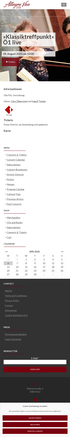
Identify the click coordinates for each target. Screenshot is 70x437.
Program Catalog (15, 189)
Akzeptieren (35, 418)
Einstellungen (35, 431)
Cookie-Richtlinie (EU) (16, 315)
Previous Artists (15, 199)
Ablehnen (35, 425)
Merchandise (13, 217)
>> (62, 251)
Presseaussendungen (16, 334)
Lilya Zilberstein (19, 101)
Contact (9, 305)
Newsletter (11, 310)
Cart (9, 237)
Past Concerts (14, 204)
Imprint (8, 290)
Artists (10, 179)
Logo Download (13, 339)
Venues (10, 184)
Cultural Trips (14, 194)
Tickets (10, 62)
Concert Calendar (16, 159)
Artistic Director (15, 174)
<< (6, 251)
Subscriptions (13, 164)
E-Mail (35, 358)
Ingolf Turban (39, 101)
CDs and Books (15, 222)
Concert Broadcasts (17, 169)
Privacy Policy (12, 300)
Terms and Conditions (16, 295)
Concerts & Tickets (17, 154)
